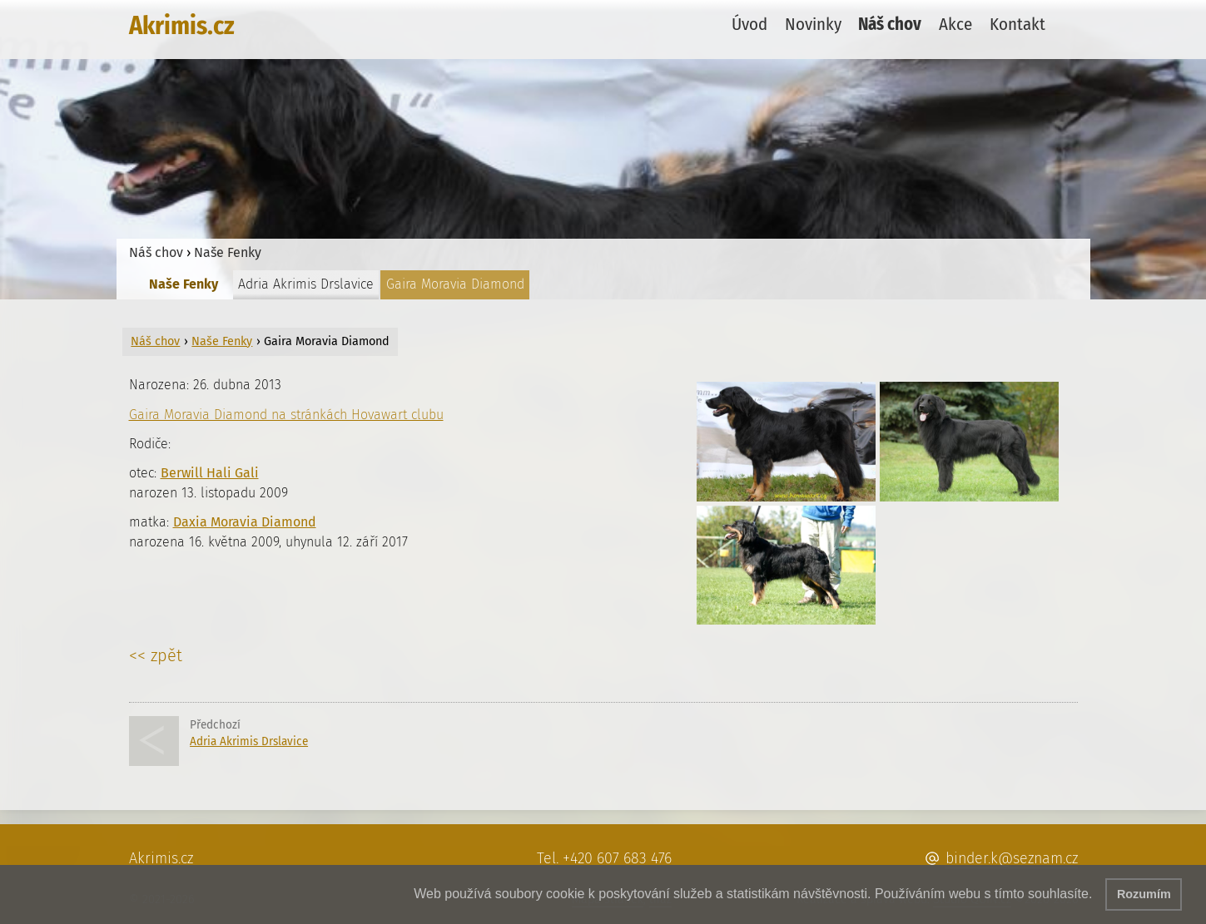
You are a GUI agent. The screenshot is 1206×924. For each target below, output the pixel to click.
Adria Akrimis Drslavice (306, 284)
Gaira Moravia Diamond (455, 284)
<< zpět (155, 655)
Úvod (749, 24)
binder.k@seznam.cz (1011, 858)
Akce (955, 24)
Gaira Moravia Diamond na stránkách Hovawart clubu (286, 414)
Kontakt (1017, 24)
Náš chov (889, 24)
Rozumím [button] (1144, 894)
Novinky (813, 24)
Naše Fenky (227, 252)
